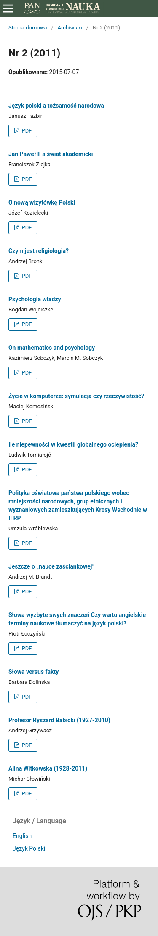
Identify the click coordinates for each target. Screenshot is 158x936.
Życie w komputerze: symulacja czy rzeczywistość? (76, 396)
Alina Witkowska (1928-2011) (47, 768)
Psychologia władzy (34, 299)
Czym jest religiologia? (38, 250)
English (22, 835)
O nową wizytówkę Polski (41, 202)
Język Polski (29, 848)
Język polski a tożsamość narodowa (56, 105)
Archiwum (69, 27)
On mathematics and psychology (51, 347)
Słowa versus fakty (33, 671)
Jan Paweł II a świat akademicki (50, 154)
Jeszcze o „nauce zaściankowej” (51, 566)
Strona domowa (27, 27)
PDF (26, 131)
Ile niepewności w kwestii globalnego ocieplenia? (73, 444)
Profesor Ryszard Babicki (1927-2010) (59, 720)
